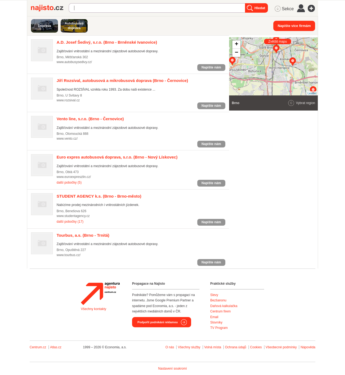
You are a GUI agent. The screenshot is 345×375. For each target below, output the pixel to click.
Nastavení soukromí (172, 368)
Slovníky (216, 322)
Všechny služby (189, 347)
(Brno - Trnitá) (83, 235)
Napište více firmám (294, 26)
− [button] (236, 53)
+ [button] (236, 44)
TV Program (219, 328)
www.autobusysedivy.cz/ (74, 62)
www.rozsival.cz (68, 100)
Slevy (214, 295)
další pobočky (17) (70, 221)
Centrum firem (220, 311)
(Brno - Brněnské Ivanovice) (107, 42)
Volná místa (212, 347)
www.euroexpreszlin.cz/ (74, 177)
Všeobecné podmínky (281, 347)
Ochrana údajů (235, 347)
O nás (169, 347)
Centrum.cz (38, 347)
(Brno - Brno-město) (99, 196)
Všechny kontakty (93, 309)
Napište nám (211, 67)
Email (214, 317)
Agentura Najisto (100, 293)
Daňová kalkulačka (223, 306)
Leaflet (312, 93)
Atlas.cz (55, 347)
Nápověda (308, 347)
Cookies (256, 347)
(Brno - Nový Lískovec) (117, 157)
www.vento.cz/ (67, 138)
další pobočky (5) (69, 182)
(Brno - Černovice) (122, 80)
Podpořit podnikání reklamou (157, 322)
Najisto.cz (50, 8)
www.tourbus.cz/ (69, 255)
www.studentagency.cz (73, 216)
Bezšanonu (218, 300)
